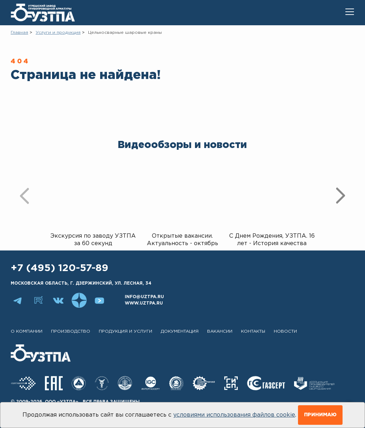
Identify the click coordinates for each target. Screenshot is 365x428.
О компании (26, 331)
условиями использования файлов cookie (234, 415)
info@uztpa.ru (144, 297)
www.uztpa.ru (144, 303)
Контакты (253, 331)
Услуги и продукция (58, 33)
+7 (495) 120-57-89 (59, 268)
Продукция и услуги (125, 331)
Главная (19, 33)
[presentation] (24, 195)
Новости (285, 331)
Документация (180, 331)
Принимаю (320, 415)
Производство (70, 331)
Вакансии (219, 331)
